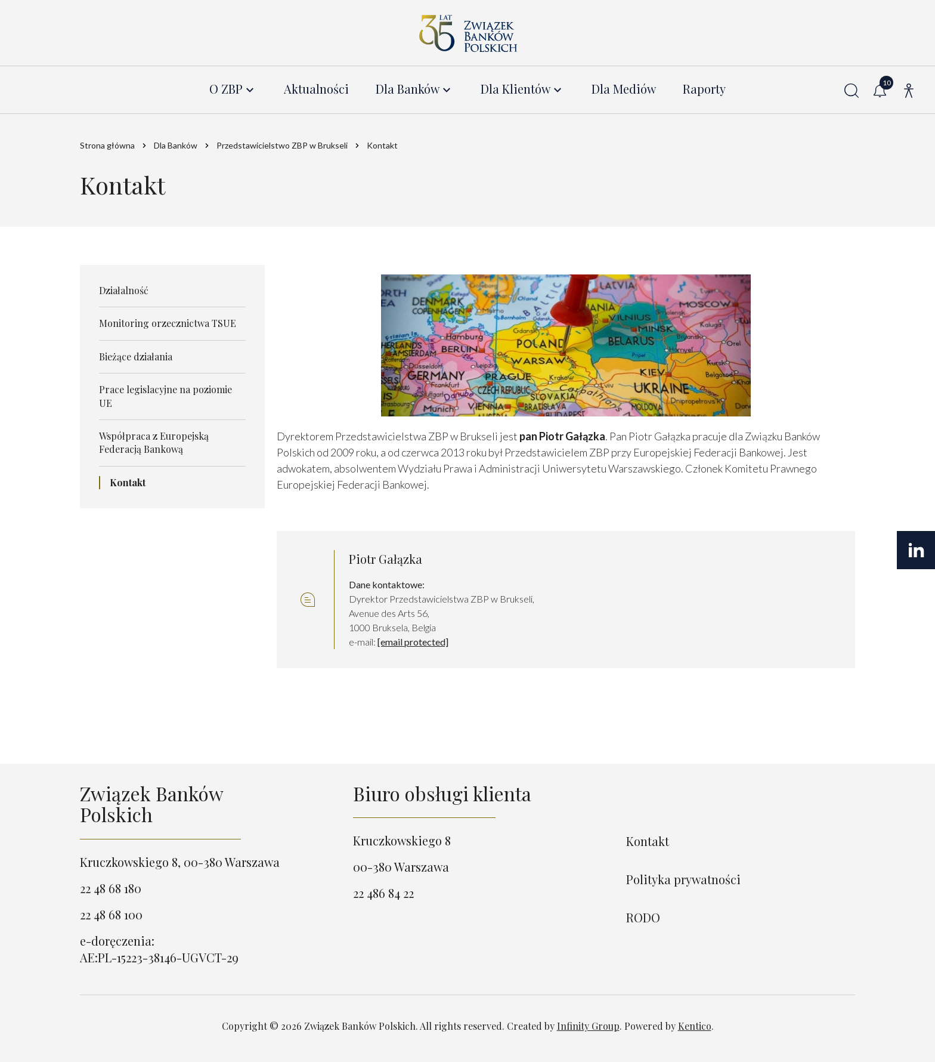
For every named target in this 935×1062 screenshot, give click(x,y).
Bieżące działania (135, 356)
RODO (643, 917)
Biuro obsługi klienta (442, 793)
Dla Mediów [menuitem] (624, 89)
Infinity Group (588, 1026)
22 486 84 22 (383, 893)
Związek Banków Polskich (151, 803)
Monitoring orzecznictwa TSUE (167, 323)
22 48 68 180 (110, 888)
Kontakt (127, 482)
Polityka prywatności (683, 879)
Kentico (694, 1026)
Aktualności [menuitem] (316, 89)
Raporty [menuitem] (704, 89)
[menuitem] (233, 89)
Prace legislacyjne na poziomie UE (165, 396)
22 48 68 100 (111, 914)
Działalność (123, 290)
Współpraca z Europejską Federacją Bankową (154, 442)
